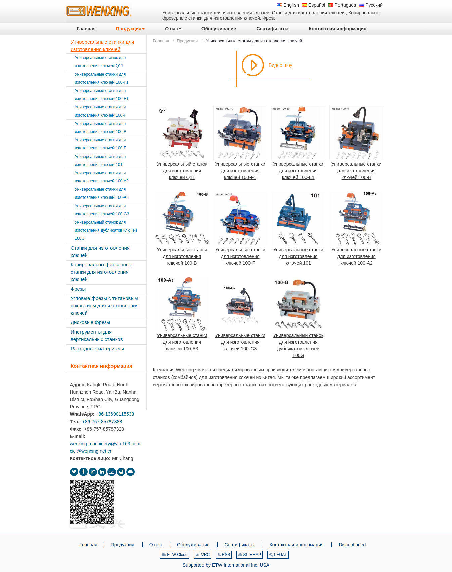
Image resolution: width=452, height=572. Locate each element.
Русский (371, 5)
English (288, 5)
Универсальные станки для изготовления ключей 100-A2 (356, 256)
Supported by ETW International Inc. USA (226, 565)
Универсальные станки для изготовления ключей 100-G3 (240, 342)
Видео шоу (280, 65)
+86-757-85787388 (102, 421)
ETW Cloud (175, 554)
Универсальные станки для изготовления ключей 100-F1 (240, 170)
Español (313, 5)
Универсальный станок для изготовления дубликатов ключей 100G (298, 345)
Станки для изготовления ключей (100, 251)
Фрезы (78, 289)
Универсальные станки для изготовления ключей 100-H (356, 170)
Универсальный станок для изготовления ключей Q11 (182, 170)
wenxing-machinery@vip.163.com (105, 443)
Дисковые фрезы (90, 322)
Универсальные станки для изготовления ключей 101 (298, 256)
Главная (161, 41)
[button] (130, 29)
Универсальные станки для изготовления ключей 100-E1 (298, 170)
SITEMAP (249, 554)
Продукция (187, 41)
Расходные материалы (97, 348)
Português (342, 5)
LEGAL (278, 554)
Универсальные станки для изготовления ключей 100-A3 (182, 342)
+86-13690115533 (115, 414)
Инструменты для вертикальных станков (97, 335)
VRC (203, 554)
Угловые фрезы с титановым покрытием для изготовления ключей (105, 305)
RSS (224, 554)
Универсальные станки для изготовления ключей (102, 45)
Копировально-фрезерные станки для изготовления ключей (101, 272)
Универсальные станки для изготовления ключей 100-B (182, 256)
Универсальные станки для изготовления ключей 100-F (240, 256)
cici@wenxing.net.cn (91, 451)
